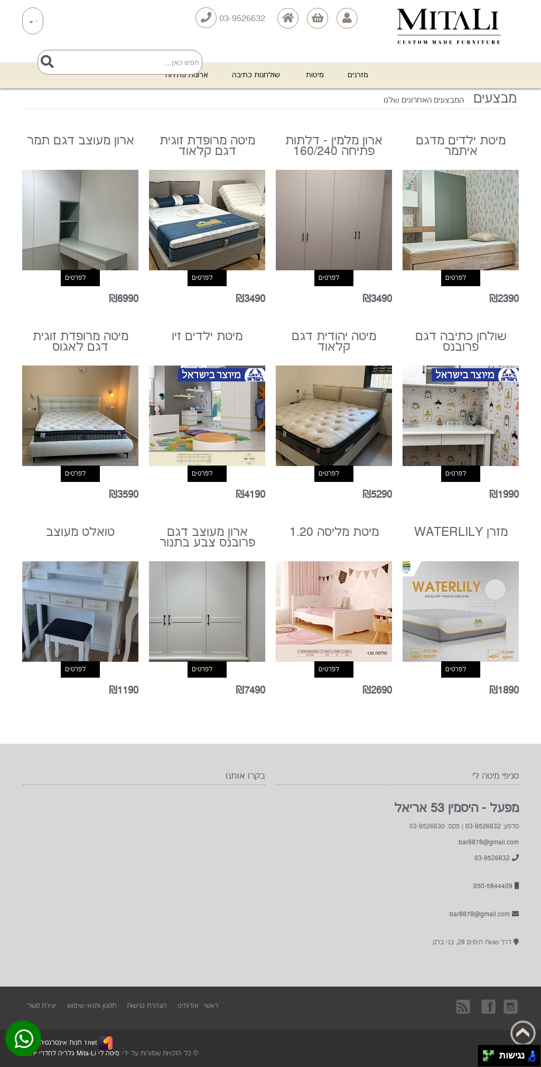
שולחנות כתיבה (257, 75)
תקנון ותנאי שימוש (91, 1006)
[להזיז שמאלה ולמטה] (486, 1059)
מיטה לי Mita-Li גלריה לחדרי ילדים (70, 1053)
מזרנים (358, 75)
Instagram (511, 1006)
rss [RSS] (464, 1006)
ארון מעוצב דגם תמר (80, 141)
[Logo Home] (447, 19)
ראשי (211, 1006)
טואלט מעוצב (80, 533)
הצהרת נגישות (147, 1006)
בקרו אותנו (488, 1006)
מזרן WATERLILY (461, 533)
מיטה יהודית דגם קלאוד (334, 342)
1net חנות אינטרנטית (67, 1043)
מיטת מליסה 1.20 (334, 533)
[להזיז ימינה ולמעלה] (492, 1053)
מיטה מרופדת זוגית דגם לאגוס (80, 342)
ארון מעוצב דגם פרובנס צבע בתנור (207, 538)
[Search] (120, 62)
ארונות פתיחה (186, 75)
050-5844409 (496, 886)
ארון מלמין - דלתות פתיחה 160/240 (334, 147)
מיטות (315, 75)
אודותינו (188, 1006)
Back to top (523, 1033)
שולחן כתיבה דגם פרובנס (461, 342)
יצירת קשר (42, 1006)
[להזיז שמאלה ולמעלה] (486, 1053)
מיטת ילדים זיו (207, 337)
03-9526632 (230, 17)
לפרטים (455, 278)
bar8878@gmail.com (489, 842)
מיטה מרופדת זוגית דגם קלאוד (207, 147)
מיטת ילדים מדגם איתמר (461, 147)
